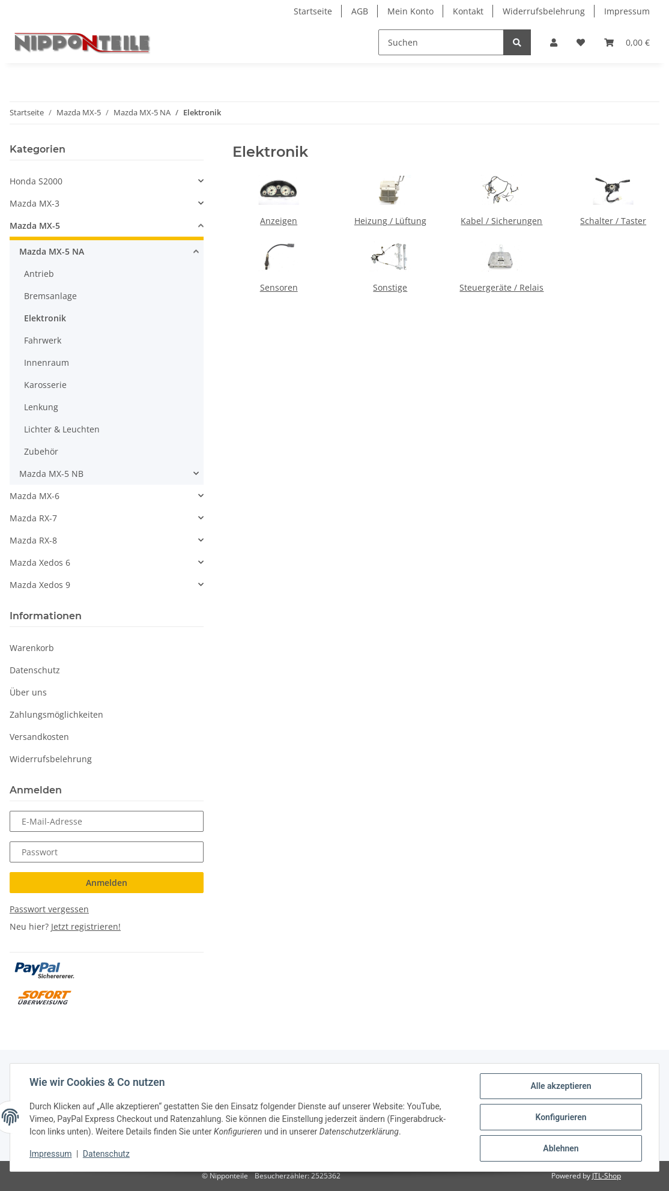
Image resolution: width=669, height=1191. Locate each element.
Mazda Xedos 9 (40, 584)
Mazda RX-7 (33, 518)
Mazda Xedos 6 (40, 562)
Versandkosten (39, 736)
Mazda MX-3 (34, 203)
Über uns (28, 692)
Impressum (627, 11)
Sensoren (279, 287)
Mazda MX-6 (34, 496)
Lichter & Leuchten (62, 429)
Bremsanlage (50, 296)
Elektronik (45, 318)
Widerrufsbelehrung (544, 11)
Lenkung (41, 407)
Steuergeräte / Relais (501, 287)
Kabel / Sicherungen (501, 220)
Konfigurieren (560, 1117)
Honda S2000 (36, 181)
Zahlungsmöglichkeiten (56, 714)
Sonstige (390, 287)
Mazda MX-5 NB (51, 473)
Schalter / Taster (613, 220)
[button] (553, 42)
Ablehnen (560, 1148)
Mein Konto (410, 11)
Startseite (313, 11)
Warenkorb (32, 647)
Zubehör (41, 451)
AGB (359, 11)
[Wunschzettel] (581, 42)
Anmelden (106, 882)
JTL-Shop (606, 1176)
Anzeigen (278, 220)
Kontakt (468, 11)
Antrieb (39, 273)
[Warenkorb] (627, 42)
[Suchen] (441, 42)
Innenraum (46, 362)
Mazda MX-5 (35, 225)
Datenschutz (35, 670)
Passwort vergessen (49, 909)
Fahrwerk (42, 340)
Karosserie (45, 384)
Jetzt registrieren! (86, 926)
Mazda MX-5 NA (51, 251)
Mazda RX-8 (33, 540)
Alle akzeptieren (560, 1086)
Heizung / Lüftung (390, 220)
